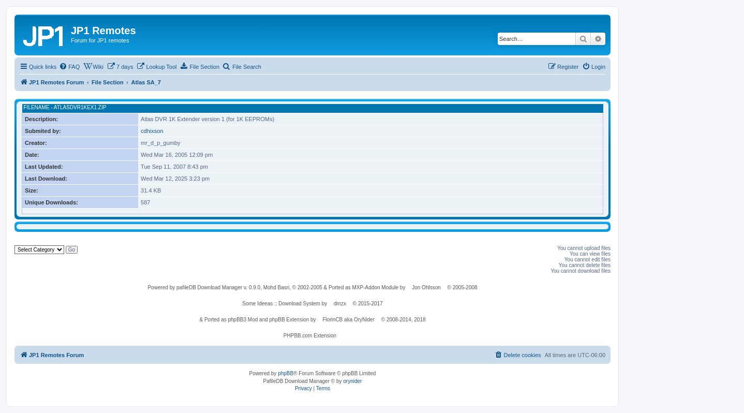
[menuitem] (69, 67)
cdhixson (152, 131)
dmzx (340, 303)
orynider (352, 381)
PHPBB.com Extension (310, 335)
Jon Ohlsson (426, 287)
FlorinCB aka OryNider (348, 319)
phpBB (285, 373)
